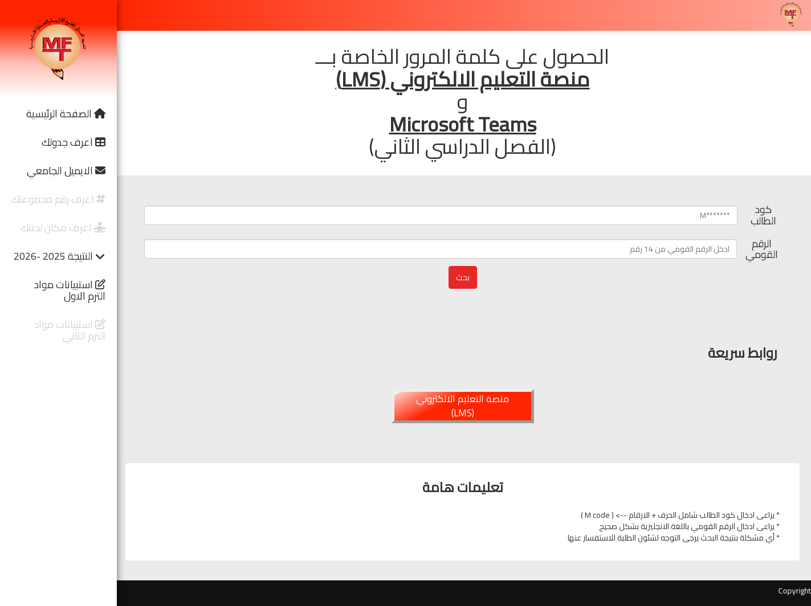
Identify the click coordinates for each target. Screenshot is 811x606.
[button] (58, 114)
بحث (463, 277)
